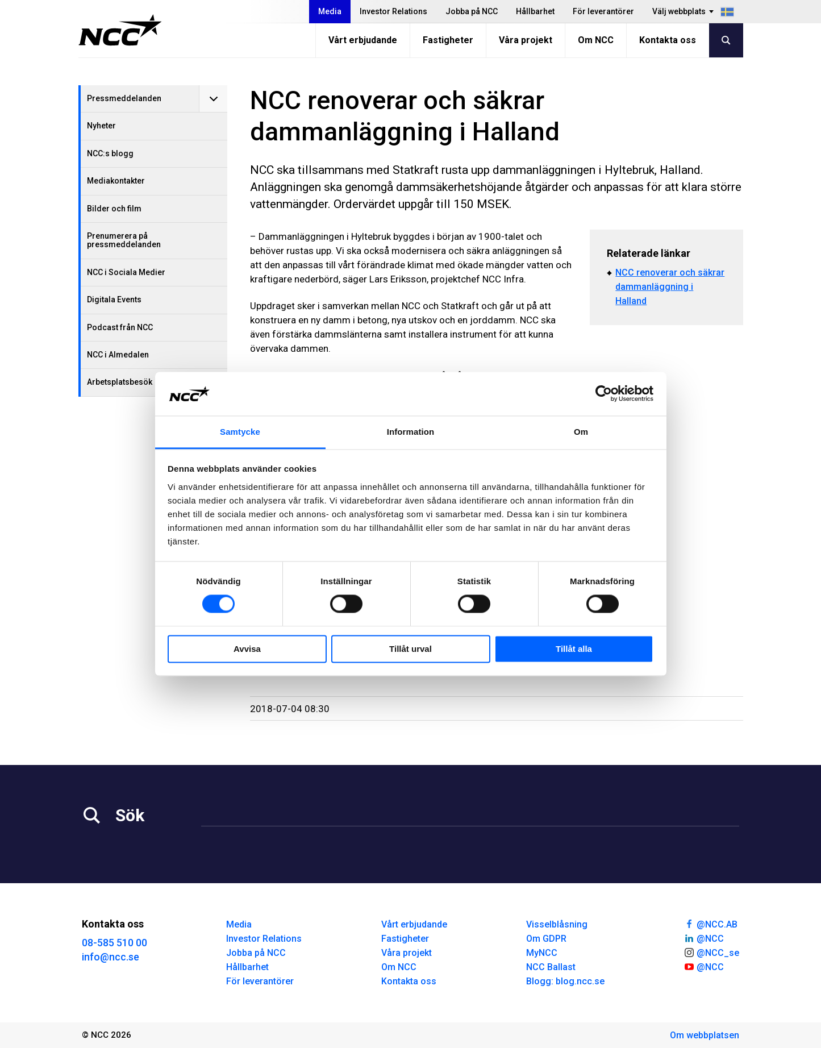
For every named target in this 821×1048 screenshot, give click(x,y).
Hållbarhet (535, 11)
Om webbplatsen (704, 1035)
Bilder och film (114, 208)
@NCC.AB (710, 923)
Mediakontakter (116, 180)
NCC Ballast (551, 967)
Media (329, 11)
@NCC (704, 937)
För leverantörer (603, 11)
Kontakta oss (667, 40)
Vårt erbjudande (362, 40)
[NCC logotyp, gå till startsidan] (120, 30)
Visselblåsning (556, 924)
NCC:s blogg (110, 153)
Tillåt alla (574, 649)
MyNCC (541, 952)
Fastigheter (448, 40)
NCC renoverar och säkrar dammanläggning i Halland (669, 286)
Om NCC (596, 40)
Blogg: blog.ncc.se (565, 981)
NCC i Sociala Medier (126, 272)
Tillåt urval (410, 649)
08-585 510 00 (114, 943)
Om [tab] (581, 431)
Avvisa (247, 649)
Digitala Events (114, 299)
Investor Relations (393, 11)
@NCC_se (711, 952)
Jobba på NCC (471, 11)
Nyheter (101, 125)
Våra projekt (525, 40)
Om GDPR (546, 938)
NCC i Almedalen (118, 354)
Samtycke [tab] (240, 431)
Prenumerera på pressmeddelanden (124, 240)
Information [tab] (411, 431)
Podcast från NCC (120, 327)
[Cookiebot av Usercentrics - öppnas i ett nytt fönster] (603, 393)
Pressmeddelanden (124, 98)
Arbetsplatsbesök (119, 381)
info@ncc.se (110, 957)
